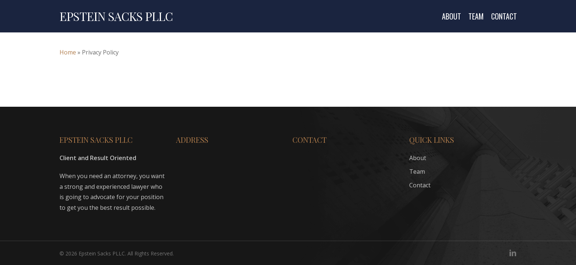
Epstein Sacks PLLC (116, 16)
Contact (420, 185)
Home (68, 52)
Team (417, 171)
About (417, 158)
